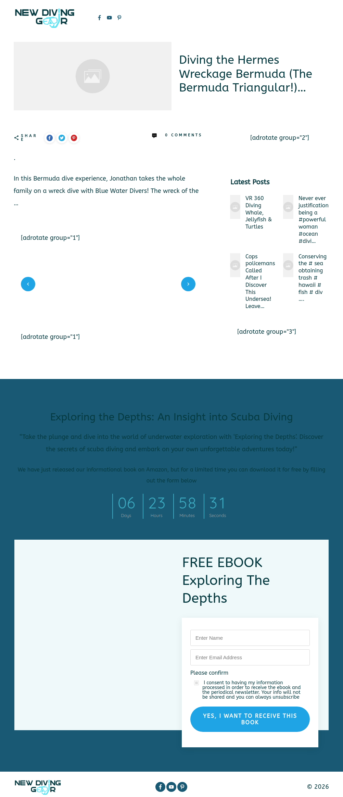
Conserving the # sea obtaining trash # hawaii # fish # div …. (312, 278)
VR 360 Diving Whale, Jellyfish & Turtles (258, 212)
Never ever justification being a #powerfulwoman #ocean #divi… (313, 219)
